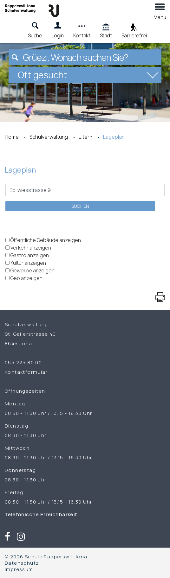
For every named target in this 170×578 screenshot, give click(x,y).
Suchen (80, 206)
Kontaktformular (26, 372)
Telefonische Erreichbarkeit (44, 514)
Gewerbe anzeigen (32, 270)
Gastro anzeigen (29, 255)
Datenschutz (22, 563)
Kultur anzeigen (28, 262)
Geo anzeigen (26, 278)
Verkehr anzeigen (30, 247)
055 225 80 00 (23, 362)
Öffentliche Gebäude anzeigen (45, 240)
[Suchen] (15, 57)
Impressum (19, 569)
